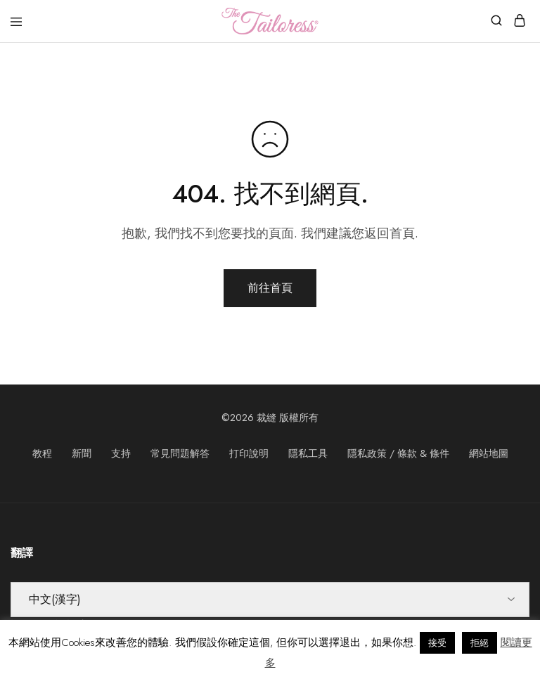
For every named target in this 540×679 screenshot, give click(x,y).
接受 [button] (437, 642)
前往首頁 (270, 288)
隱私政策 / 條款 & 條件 (398, 453)
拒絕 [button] (479, 642)
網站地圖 (488, 453)
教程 (42, 453)
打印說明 (249, 453)
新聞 (81, 453)
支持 (121, 453)
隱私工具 (308, 453)
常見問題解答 (180, 453)
